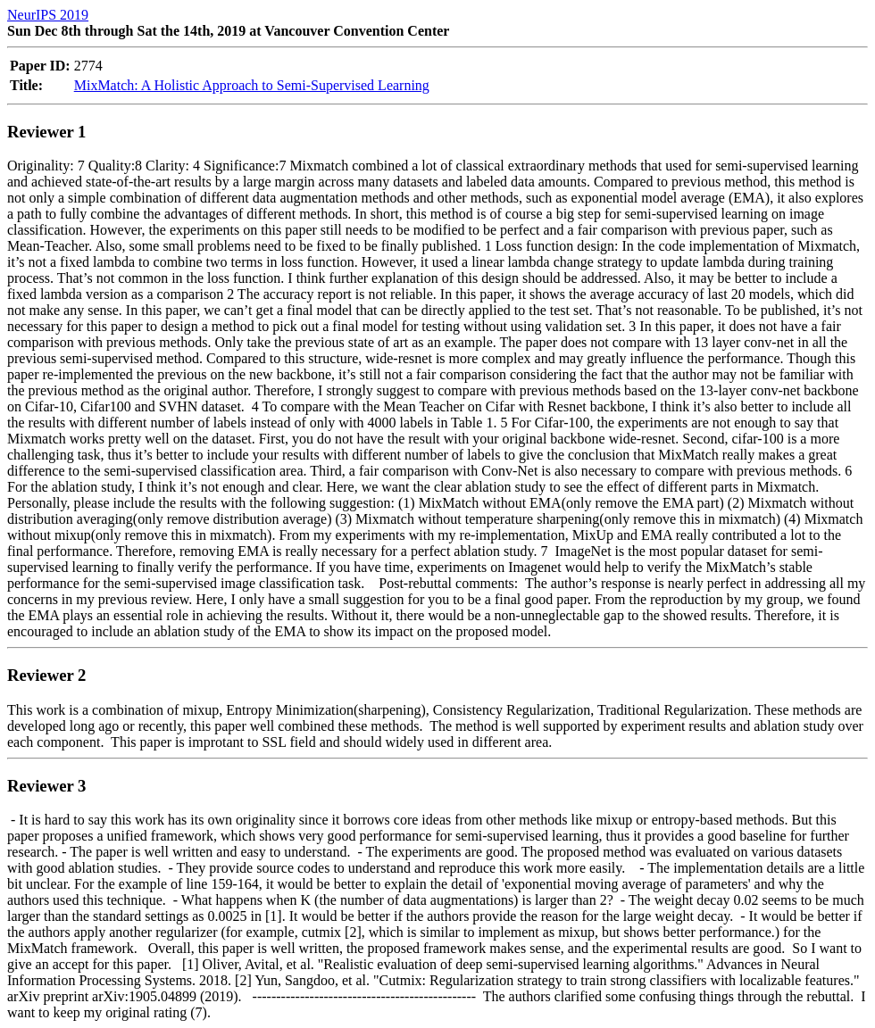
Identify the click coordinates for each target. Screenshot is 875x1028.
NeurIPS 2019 (47, 14)
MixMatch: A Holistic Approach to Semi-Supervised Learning (251, 85)
